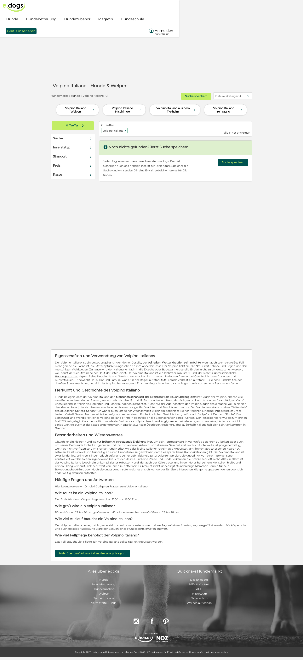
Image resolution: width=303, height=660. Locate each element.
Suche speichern (190, 96)
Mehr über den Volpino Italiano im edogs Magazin (97, 556)
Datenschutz (199, 601)
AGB (199, 591)
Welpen (104, 596)
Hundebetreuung (103, 587)
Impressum (199, 596)
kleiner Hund (88, 444)
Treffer (80, 125)
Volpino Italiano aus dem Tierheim (176, 109)
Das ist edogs (199, 582)
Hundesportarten (119, 375)
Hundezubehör (104, 591)
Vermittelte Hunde (103, 605)
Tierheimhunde (104, 601)
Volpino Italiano (117, 130)
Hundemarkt (64, 95)
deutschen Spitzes (129, 413)
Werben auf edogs (199, 605)
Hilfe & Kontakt (199, 587)
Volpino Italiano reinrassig (228, 109)
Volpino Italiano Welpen (80, 109)
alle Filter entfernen (231, 132)
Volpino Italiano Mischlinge (127, 109)
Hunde (80, 95)
